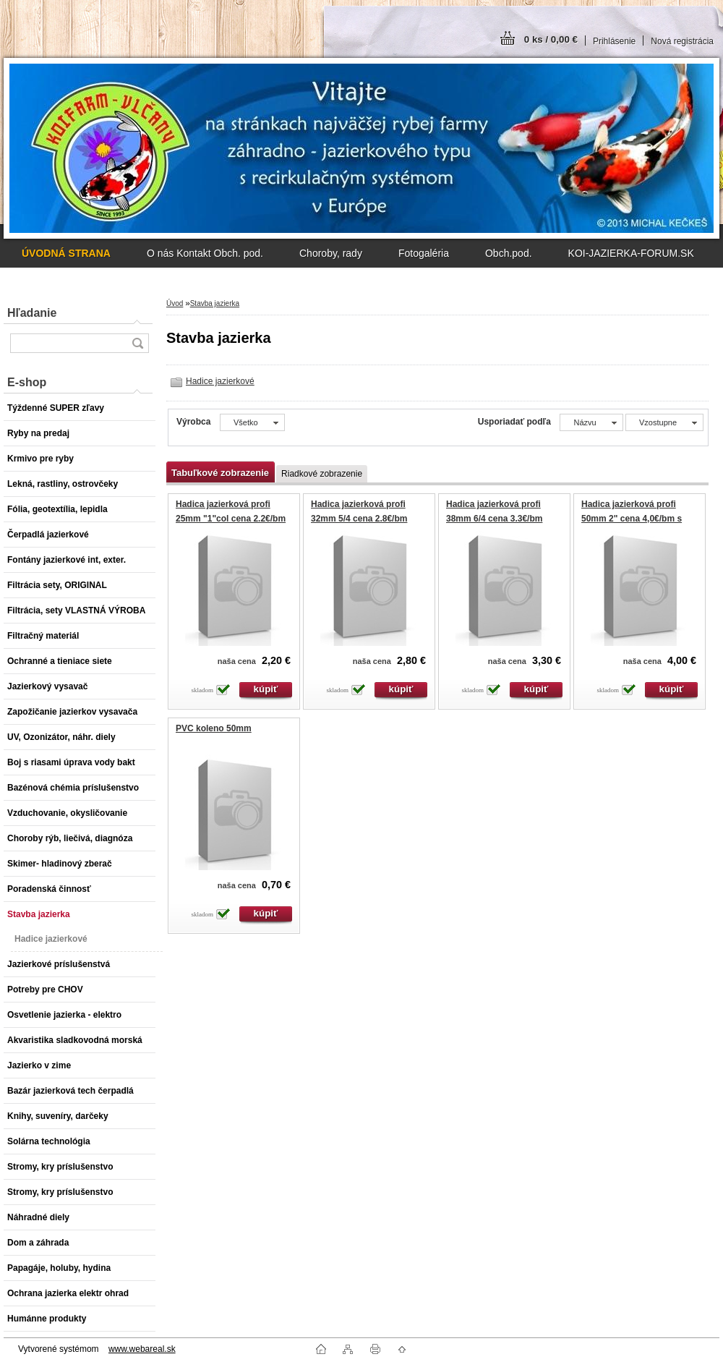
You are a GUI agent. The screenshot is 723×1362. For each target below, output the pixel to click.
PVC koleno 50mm (214, 728)
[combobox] (591, 422)
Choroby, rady (330, 253)
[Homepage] (66, 253)
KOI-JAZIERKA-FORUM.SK (631, 253)
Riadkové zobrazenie (321, 474)
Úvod (174, 303)
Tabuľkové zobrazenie (220, 472)
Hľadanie (31, 313)
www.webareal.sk (142, 1349)
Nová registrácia (682, 41)
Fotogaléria (423, 253)
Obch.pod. (508, 253)
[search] (137, 343)
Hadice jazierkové (220, 381)
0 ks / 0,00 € (551, 39)
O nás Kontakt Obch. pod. (205, 253)
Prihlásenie (614, 41)
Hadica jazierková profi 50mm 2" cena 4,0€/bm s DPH (631, 518)
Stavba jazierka (214, 303)
